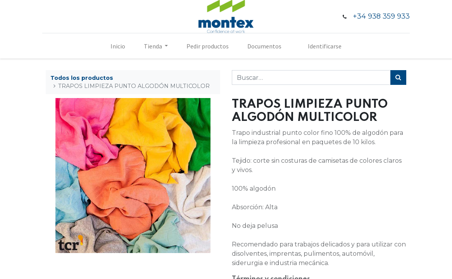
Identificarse (325, 46)
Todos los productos (81, 77)
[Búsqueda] (398, 77)
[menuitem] (118, 46)
